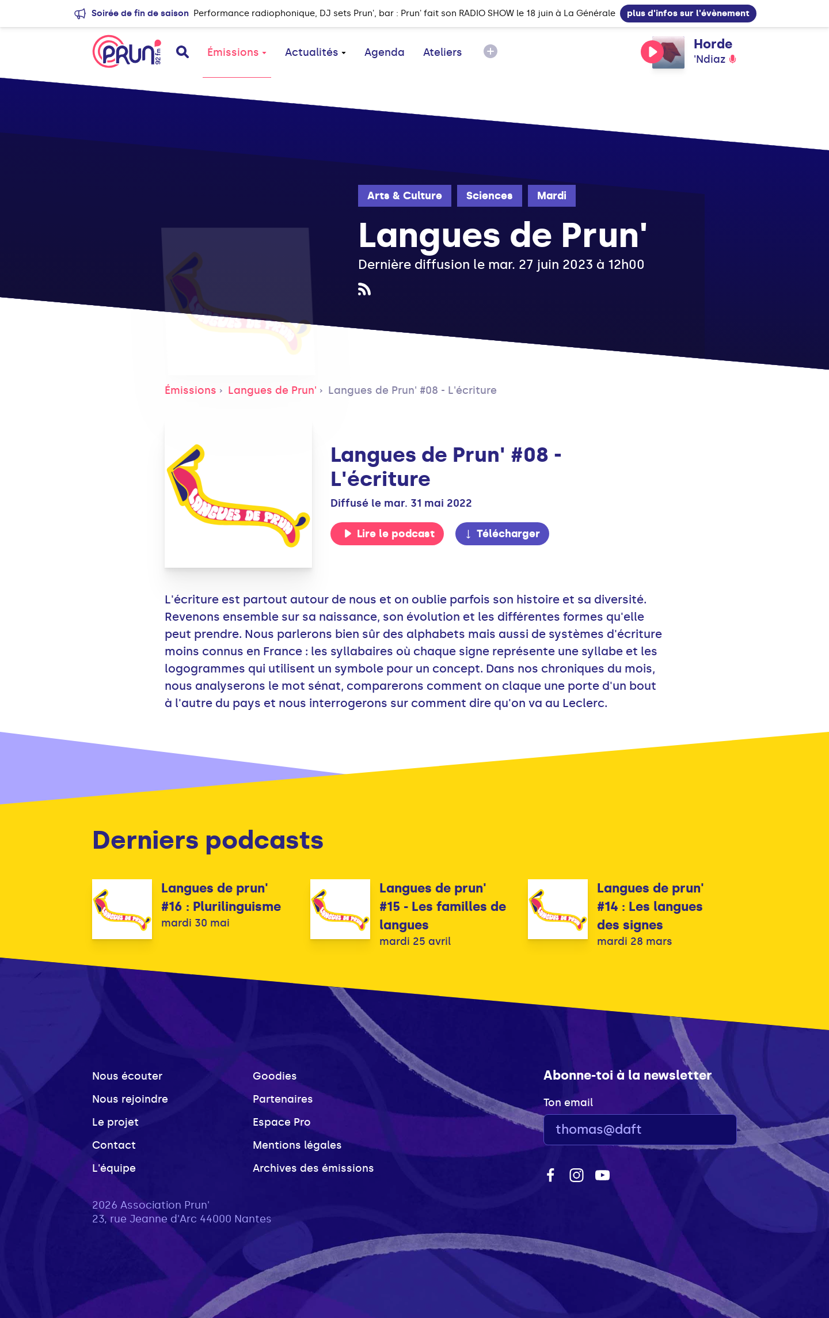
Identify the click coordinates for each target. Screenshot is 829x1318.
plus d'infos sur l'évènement (688, 13)
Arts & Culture (404, 195)
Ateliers (442, 52)
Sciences (489, 195)
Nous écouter (127, 1076)
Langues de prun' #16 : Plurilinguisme (221, 897)
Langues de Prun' (272, 390)
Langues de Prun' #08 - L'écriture (412, 390)
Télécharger (502, 533)
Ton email (568, 1102)
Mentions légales (297, 1145)
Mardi (551, 195)
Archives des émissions (313, 1168)
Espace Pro (282, 1122)
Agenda (384, 52)
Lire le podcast (389, 533)
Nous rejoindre (130, 1099)
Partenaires (283, 1099)
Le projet (115, 1122)
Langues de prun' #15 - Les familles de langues (442, 906)
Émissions (237, 52)
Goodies (275, 1076)
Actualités (315, 52)
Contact (114, 1145)
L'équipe (114, 1168)
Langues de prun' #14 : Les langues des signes (650, 906)
